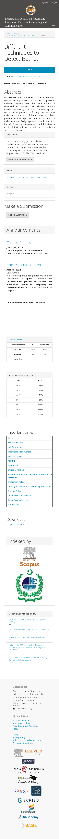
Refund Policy (14, 490)
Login (54, 2)
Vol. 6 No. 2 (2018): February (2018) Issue (23, 35)
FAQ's (15, 734)
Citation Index (15, 339)
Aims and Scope (15, 442)
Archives (17, 33)
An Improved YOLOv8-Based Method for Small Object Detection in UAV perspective (29, 658)
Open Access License (18, 500)
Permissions (14, 504)
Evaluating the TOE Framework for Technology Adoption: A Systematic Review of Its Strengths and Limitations (28, 647)
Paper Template (16, 524)
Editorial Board (15, 456)
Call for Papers (18, 242)
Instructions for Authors (19, 451)
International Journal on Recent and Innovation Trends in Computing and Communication (26, 19)
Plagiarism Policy (16, 481)
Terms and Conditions (23, 743)
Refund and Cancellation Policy (27, 740)
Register (44, 2)
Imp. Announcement (23, 264)
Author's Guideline (21, 720)
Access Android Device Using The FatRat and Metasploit (29, 629)
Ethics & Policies (16, 469)
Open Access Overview (19, 495)
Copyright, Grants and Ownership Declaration (30, 486)
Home (8, 33)
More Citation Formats (20, 159)
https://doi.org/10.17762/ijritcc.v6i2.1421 (26, 76)
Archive (11, 460)
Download (13, 465)
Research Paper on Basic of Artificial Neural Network (28, 637)
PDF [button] (30, 70)
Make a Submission (17, 214)
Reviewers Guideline (22, 723)
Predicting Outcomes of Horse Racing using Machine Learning (28, 620)
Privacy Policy (19, 737)
